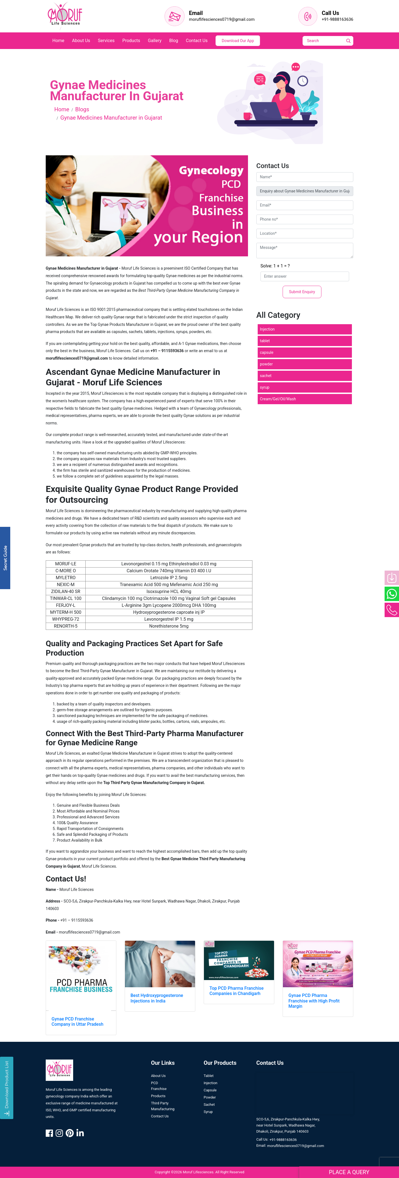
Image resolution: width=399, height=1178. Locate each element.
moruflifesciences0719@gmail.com (222, 19)
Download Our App (238, 40)
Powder (210, 1102)
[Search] (331, 41)
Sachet (209, 1109)
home (58, 40)
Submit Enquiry (302, 292)
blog (173, 40)
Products (158, 1101)
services (106, 40)
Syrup (208, 1117)
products (131, 40)
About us (158, 1081)
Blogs (82, 109)
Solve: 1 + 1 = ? (275, 266)
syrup (264, 387)
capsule (266, 352)
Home (61, 109)
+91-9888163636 (337, 19)
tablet (265, 341)
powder (266, 364)
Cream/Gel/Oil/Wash (278, 399)
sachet (266, 375)
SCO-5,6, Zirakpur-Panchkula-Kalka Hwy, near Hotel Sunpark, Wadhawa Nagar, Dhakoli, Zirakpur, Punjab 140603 (288, 1130)
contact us (197, 40)
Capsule (210, 1095)
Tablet (209, 1081)
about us (81, 40)
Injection (267, 329)
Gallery (155, 40)
